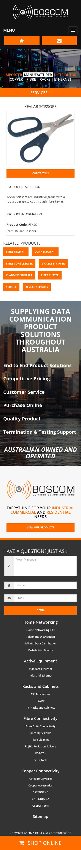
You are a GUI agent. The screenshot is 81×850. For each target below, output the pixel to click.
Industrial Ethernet (40, 675)
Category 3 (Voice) (40, 779)
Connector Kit (45, 251)
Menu (9, 30)
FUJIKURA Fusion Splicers (40, 746)
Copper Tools (40, 806)
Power (40, 701)
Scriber (11, 287)
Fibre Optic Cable (40, 733)
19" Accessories (40, 694)
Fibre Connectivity (40, 718)
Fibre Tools (40, 760)
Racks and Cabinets (40, 686)
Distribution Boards (40, 650)
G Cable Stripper (53, 263)
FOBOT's (40, 753)
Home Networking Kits (40, 630)
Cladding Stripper (19, 275)
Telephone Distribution (40, 637)
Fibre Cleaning (40, 740)
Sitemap (40, 816)
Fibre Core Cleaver (19, 263)
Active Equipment (40, 661)
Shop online (40, 842)
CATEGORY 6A (40, 799)
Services (40, 92)
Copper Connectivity (41, 770)
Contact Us (40, 173)
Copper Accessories (40, 785)
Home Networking (40, 622)
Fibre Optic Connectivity (40, 726)
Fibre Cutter (50, 275)
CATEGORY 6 (40, 792)
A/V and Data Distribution (40, 643)
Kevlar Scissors (36, 287)
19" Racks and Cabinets (40, 707)
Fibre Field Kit (16, 251)
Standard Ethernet (40, 669)
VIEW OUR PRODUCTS (40, 527)
